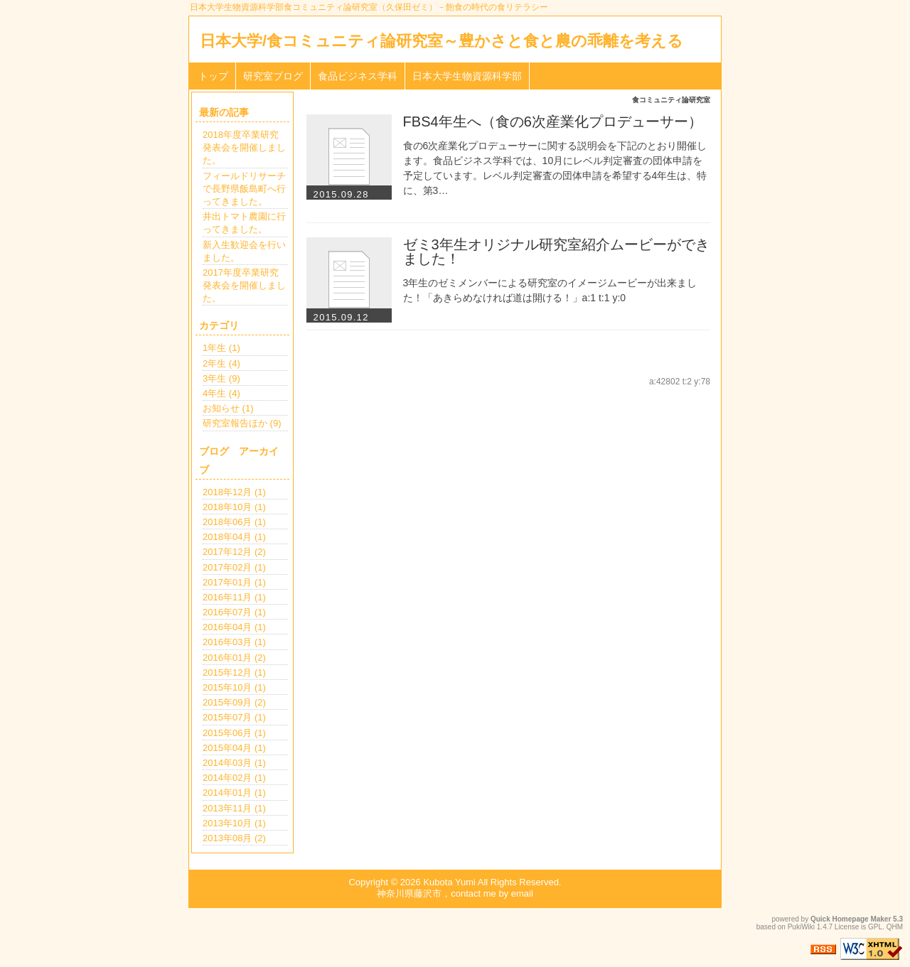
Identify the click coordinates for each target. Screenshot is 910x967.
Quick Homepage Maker (850, 919)
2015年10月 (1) (234, 687)
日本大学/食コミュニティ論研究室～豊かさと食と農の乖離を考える (441, 41)
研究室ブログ (273, 76)
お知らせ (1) (228, 408)
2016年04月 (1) (234, 627)
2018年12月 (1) (234, 492)
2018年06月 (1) (234, 522)
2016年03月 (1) (234, 642)
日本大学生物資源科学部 (467, 76)
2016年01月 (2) (234, 657)
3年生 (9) (221, 378)
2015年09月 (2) (234, 702)
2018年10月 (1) (234, 507)
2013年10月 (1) (234, 823)
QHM (895, 927)
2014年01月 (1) (234, 792)
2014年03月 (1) (234, 762)
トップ (213, 76)
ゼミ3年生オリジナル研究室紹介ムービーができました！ (556, 251)
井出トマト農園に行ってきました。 (244, 222)
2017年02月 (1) (234, 567)
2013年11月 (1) (234, 808)
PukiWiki (801, 927)
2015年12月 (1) (234, 672)
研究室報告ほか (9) (242, 423)
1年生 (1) (221, 347)
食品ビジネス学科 (357, 76)
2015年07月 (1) (234, 717)
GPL (875, 927)
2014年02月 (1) (234, 777)
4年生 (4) (221, 393)
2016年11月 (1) (234, 597)
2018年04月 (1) (234, 536)
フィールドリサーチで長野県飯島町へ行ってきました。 (244, 189)
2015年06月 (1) (234, 733)
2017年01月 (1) (234, 582)
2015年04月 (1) (234, 747)
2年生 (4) (221, 363)
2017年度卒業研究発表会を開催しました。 (244, 285)
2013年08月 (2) (234, 838)
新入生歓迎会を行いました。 (244, 251)
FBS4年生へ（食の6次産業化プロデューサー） (552, 121)
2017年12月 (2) (234, 551)
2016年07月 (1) (234, 612)
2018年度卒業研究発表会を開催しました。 (244, 147)
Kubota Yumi (449, 882)
